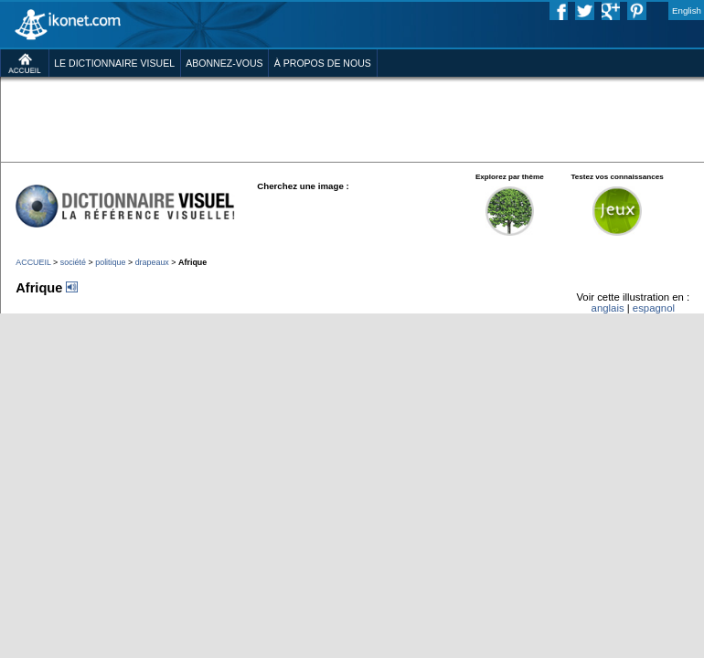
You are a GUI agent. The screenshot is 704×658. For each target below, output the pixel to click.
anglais (608, 307)
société (73, 262)
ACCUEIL (33, 262)
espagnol (654, 307)
